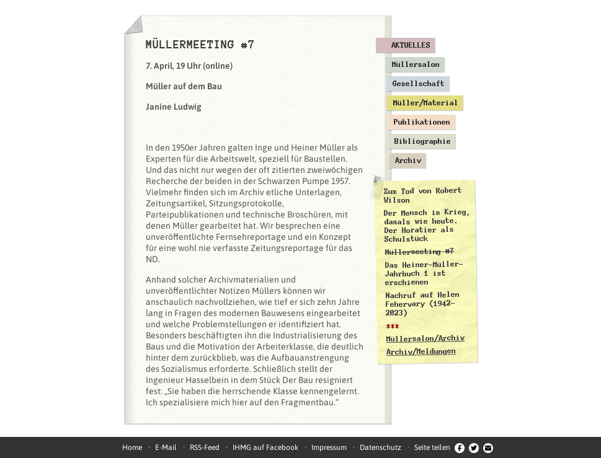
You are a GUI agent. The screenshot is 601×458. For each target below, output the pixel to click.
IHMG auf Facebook (265, 447)
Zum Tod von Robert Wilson (422, 195)
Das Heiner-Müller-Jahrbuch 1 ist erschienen (424, 273)
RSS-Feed (205, 447)
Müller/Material (425, 103)
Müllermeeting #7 (419, 252)
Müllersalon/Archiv (425, 338)
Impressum (329, 447)
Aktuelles (410, 45)
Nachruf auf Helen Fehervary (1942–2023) (422, 303)
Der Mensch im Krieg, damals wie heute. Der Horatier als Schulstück (427, 226)
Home (132, 447)
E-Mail (166, 447)
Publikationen (422, 122)
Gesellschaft (419, 83)
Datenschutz (380, 447)
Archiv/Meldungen (421, 351)
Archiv (408, 160)
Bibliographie (422, 141)
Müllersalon (416, 64)
